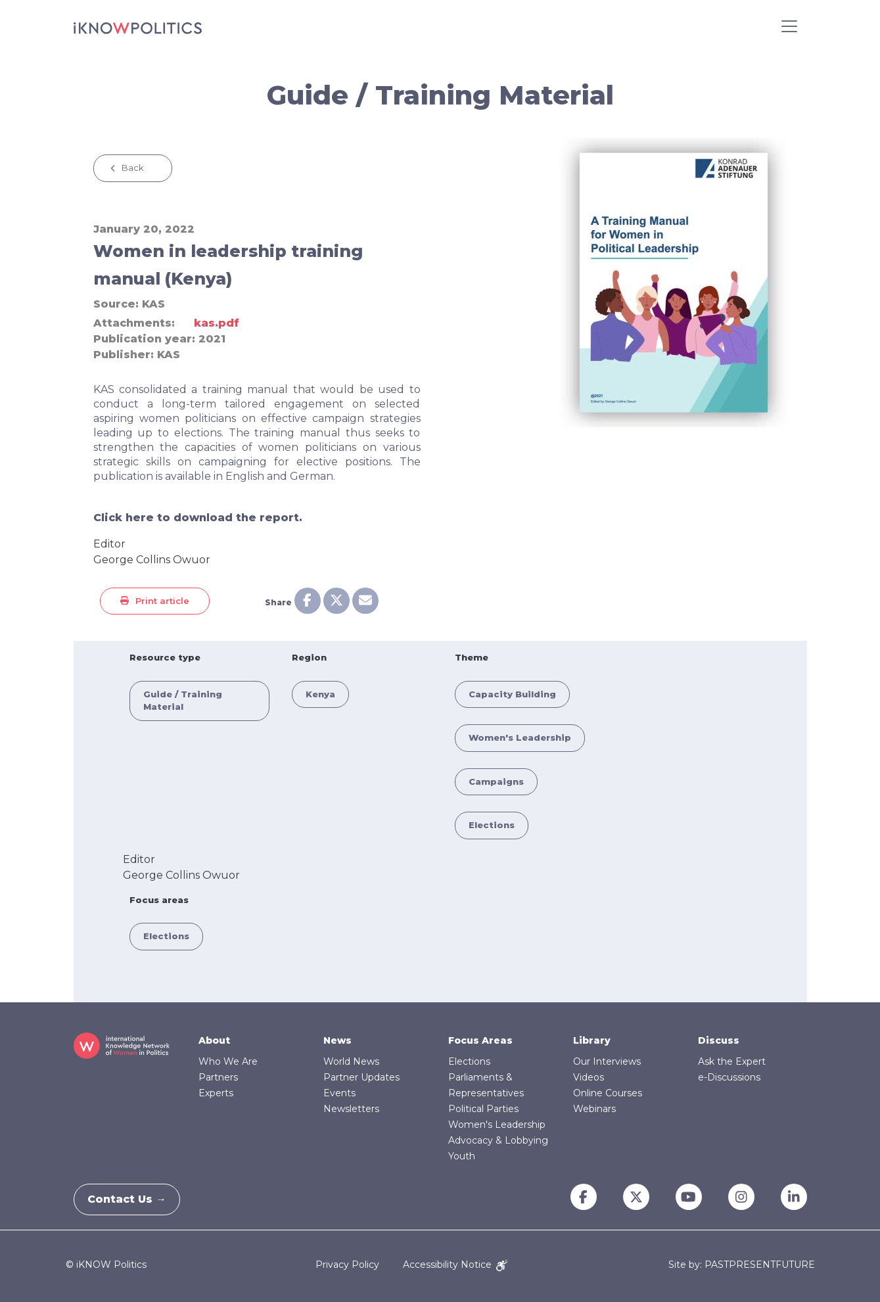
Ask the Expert (732, 1061)
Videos (588, 1077)
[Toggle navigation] (789, 26)
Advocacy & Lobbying (498, 1140)
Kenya (320, 694)
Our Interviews (607, 1061)
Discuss (718, 1040)
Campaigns (496, 781)
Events (339, 1093)
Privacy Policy (347, 1264)
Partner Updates (361, 1077)
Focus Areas (480, 1040)
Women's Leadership (520, 737)
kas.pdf (216, 323)
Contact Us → (133, 1199)
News (337, 1040)
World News (351, 1061)
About (214, 1040)
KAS (153, 304)
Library (592, 1040)
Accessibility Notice (455, 1264)
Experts (215, 1093)
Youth (461, 1156)
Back (133, 167)
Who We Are (228, 1061)
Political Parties (483, 1109)
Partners (218, 1077)
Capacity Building (512, 694)
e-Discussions (729, 1077)
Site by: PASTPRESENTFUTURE (741, 1264)
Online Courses (607, 1093)
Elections (492, 825)
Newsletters (351, 1109)
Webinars (594, 1109)
